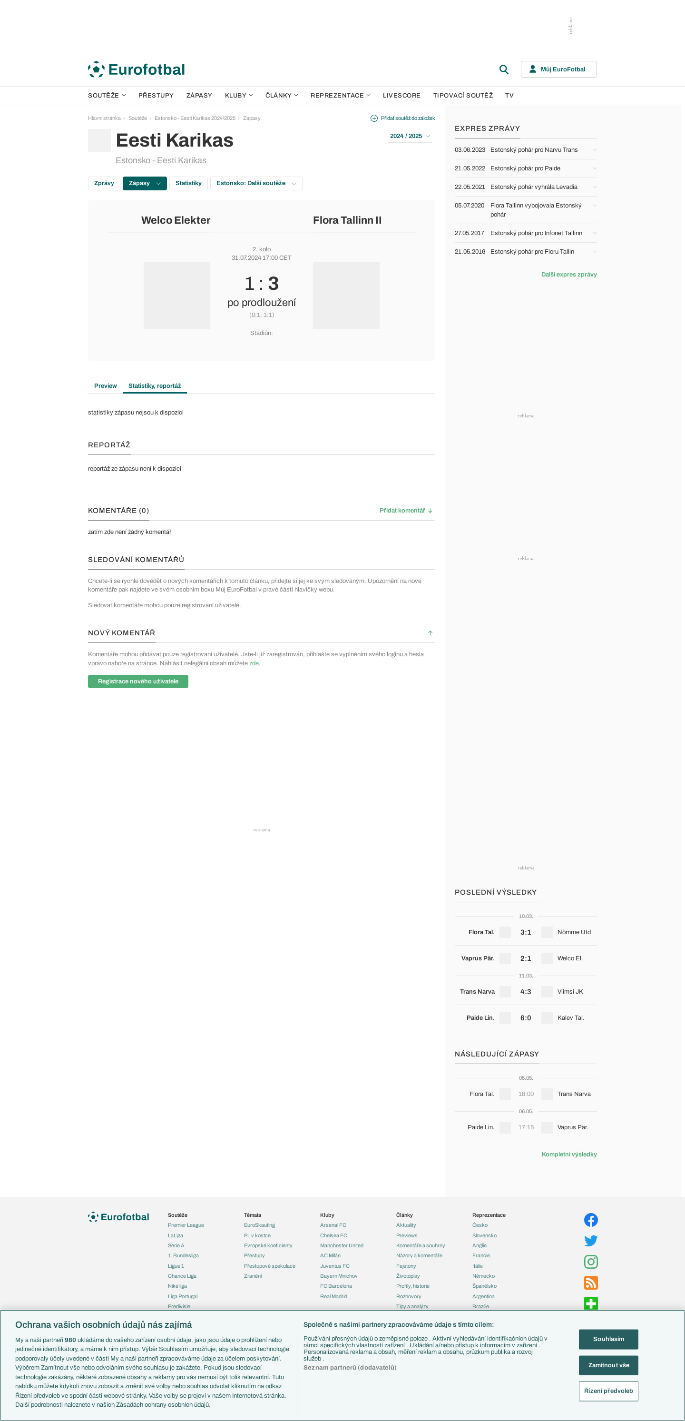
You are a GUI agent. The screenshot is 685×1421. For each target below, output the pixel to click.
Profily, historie (413, 1286)
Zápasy (199, 95)
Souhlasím (608, 1339)
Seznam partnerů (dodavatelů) (350, 1367)
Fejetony (406, 1266)
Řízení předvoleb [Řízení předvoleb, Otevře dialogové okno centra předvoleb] (608, 1391)
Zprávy (104, 183)
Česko (480, 1225)
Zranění (253, 1276)
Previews (407, 1235)
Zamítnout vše (609, 1365)
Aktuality (406, 1225)
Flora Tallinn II (347, 220)
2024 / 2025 (410, 136)
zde (254, 663)
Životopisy (408, 1276)
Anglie (479, 1245)
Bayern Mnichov (339, 1276)
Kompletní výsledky (569, 1154)
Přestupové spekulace (269, 1266)
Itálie (477, 1266)
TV (509, 95)
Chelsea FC (333, 1235)
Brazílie (480, 1306)
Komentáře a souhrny (420, 1245)
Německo (483, 1276)
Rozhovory (408, 1296)
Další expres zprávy (569, 274)
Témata (252, 1215)
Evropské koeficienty (268, 1245)
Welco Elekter (175, 220)
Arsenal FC (333, 1225)
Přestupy (156, 95)
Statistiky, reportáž (154, 386)
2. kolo (262, 249)
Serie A (176, 1245)
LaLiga (175, 1235)
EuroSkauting (259, 1225)
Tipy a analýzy (412, 1306)
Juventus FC (335, 1266)
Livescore (402, 95)
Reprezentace (341, 95)
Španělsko (484, 1286)
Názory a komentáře (419, 1255)
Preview (105, 386)
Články (404, 1215)
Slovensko (484, 1235)
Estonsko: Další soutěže (256, 183)
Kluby (239, 95)
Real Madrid (333, 1296)
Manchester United (341, 1245)
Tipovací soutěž (463, 95)
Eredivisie (179, 1306)
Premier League (186, 1225)
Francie (481, 1255)
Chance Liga (182, 1276)
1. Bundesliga (183, 1255)
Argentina (483, 1296)
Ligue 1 (176, 1266)
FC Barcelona (336, 1286)
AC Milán (330, 1255)
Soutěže (107, 95)
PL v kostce (257, 1235)
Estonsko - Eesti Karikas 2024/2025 (195, 118)
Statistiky (189, 183)
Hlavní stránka (104, 118)
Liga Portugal (182, 1296)
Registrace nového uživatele (138, 681)
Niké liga (177, 1286)
